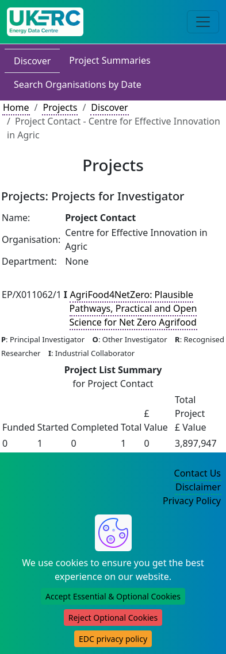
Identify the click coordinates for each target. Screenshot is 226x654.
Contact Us (197, 473)
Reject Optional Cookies (113, 617)
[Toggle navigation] (203, 21)
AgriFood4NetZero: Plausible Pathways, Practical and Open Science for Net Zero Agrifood (133, 308)
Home (16, 107)
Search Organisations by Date (77, 84)
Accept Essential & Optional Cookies (113, 596)
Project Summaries (109, 60)
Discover (32, 61)
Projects (60, 107)
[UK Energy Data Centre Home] (45, 22)
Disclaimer (198, 487)
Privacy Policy (192, 500)
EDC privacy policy (113, 638)
